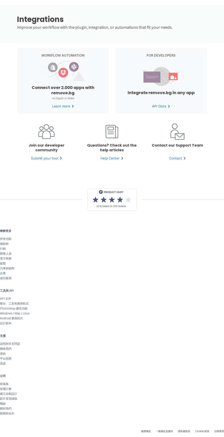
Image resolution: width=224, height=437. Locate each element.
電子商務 (5, 258)
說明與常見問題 (10, 344)
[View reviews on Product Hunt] (112, 200)
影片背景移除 (8, 399)
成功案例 (5, 278)
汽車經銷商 (7, 268)
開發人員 (5, 253)
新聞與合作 (7, 413)
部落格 (4, 384)
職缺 (3, 403)
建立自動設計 (8, 394)
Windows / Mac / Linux (15, 313)
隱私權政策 (184, 431)
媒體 (3, 263)
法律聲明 (219, 431)
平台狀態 (5, 358)
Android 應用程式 (11, 318)
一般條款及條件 (164, 431)
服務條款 (146, 431)
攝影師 (4, 244)
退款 (3, 353)
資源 (3, 363)
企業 (3, 273)
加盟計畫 (5, 389)
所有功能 (5, 239)
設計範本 (5, 323)
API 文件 (5, 298)
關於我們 (5, 408)
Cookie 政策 (202, 431)
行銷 (3, 248)
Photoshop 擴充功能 (13, 308)
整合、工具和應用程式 (14, 303)
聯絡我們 (5, 349)
